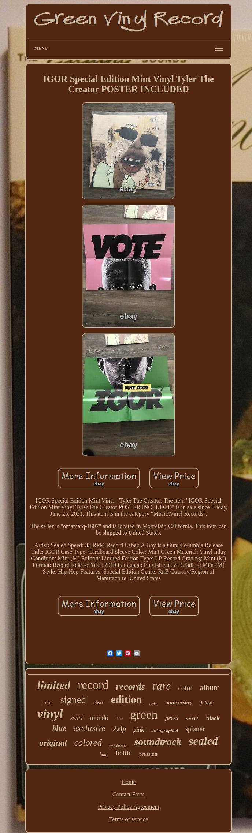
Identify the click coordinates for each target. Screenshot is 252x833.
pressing (148, 754)
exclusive (89, 728)
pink (138, 729)
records (130, 686)
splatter (195, 729)
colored (88, 742)
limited (54, 685)
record (93, 685)
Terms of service (128, 819)
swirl (76, 717)
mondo (99, 717)
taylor (153, 704)
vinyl (50, 714)
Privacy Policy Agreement (128, 807)
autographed (164, 731)
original (53, 742)
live (119, 718)
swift (192, 719)
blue (59, 728)
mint (48, 702)
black (213, 718)
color (185, 688)
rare (161, 686)
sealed (203, 741)
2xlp (119, 729)
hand (104, 754)
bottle (123, 753)
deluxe (207, 702)
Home (128, 782)
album (210, 687)
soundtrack (157, 741)
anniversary (179, 702)
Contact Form (128, 794)
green (144, 714)
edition (126, 699)
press (171, 717)
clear (98, 702)
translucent (118, 745)
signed (73, 699)
